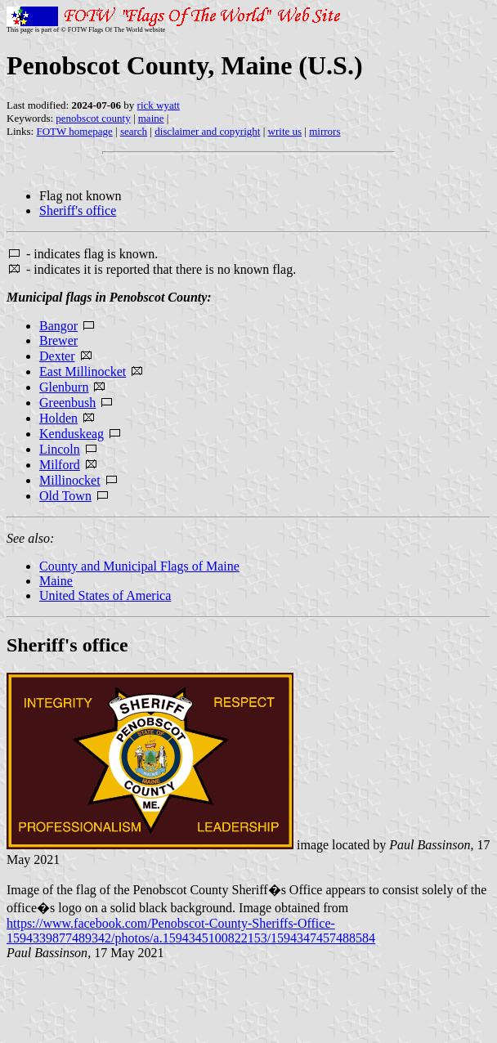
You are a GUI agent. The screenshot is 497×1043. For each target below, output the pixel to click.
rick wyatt (158, 105)
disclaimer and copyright (207, 131)
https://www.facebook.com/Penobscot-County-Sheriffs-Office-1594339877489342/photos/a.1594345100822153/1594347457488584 (191, 930)
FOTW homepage (74, 131)
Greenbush (67, 403)
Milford (59, 465)
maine (151, 118)
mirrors (324, 131)
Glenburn (63, 387)
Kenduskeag (71, 434)
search (133, 131)
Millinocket (70, 480)
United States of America (105, 595)
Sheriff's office (77, 210)
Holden (58, 418)
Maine (56, 581)
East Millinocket (82, 371)
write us (285, 131)
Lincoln (59, 449)
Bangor (58, 326)
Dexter (57, 356)
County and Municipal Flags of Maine (139, 566)
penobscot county (93, 118)
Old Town (65, 496)
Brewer (58, 340)
